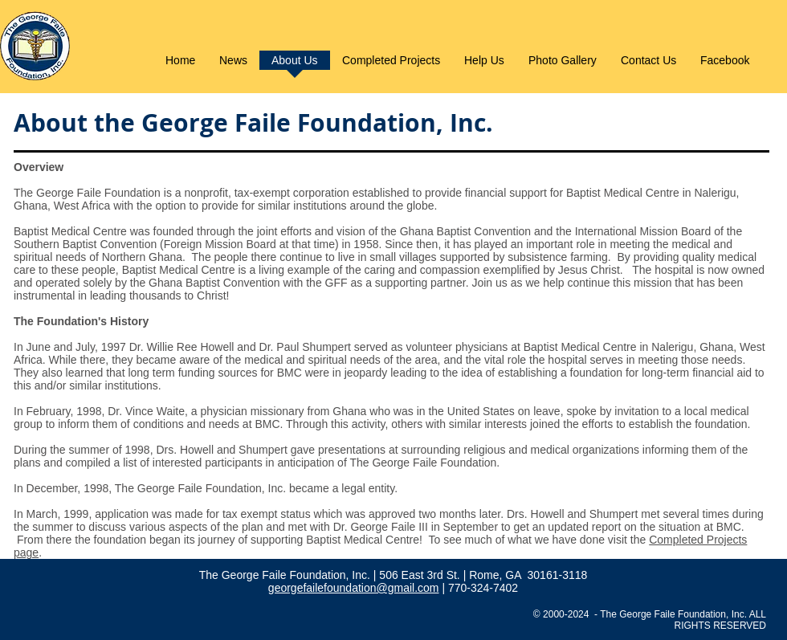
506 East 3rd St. (421, 575)
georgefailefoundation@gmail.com (353, 587)
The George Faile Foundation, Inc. (286, 575)
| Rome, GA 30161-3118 (525, 575)
